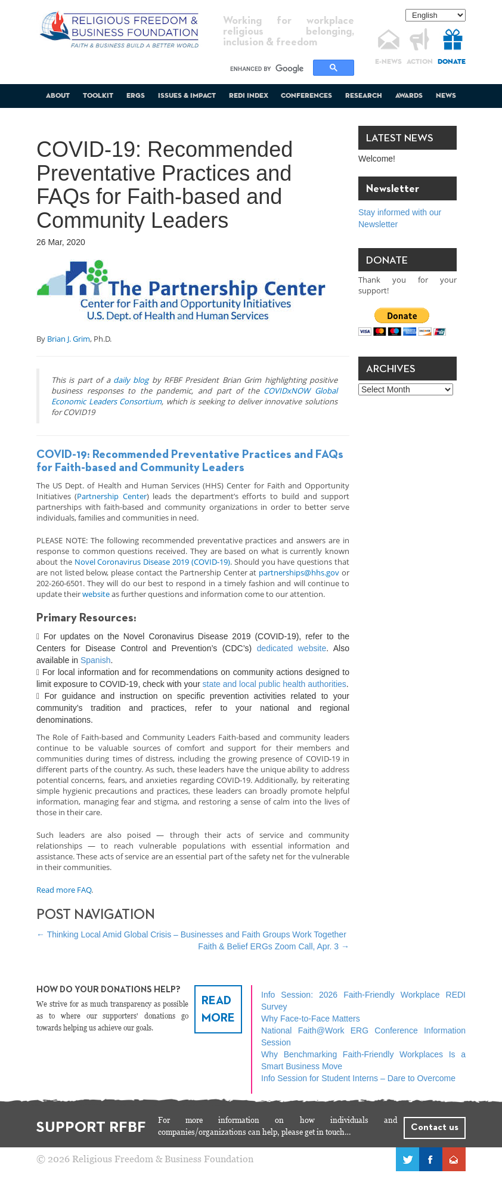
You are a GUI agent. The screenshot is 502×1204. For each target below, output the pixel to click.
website (96, 594)
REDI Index (248, 96)
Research (363, 96)
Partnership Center (111, 496)
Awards (409, 96)
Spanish (95, 660)
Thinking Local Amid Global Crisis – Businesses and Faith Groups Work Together (191, 934)
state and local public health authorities (274, 684)
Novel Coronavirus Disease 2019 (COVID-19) (152, 561)
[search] (269, 68)
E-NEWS (388, 62)
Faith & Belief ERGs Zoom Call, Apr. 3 (273, 946)
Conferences (306, 96)
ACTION (420, 62)
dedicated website (292, 648)
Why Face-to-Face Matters (310, 1018)
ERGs (135, 96)
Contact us (434, 1127)
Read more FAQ (63, 889)
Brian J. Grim (68, 338)
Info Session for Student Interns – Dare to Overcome (358, 1078)
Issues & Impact (187, 96)
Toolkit (98, 96)
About (58, 96)
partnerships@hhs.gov (299, 572)
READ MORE (218, 1009)
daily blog (130, 379)
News (446, 96)
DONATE (452, 62)
